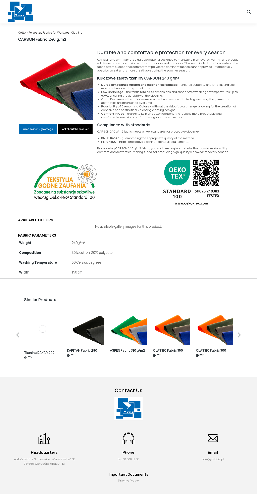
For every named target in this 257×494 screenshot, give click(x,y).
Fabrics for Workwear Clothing (62, 32)
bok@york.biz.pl (213, 457)
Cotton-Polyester (29, 32)
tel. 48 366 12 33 (128, 457)
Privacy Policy (128, 478)
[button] (18, 334)
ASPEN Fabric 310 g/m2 (127, 350)
